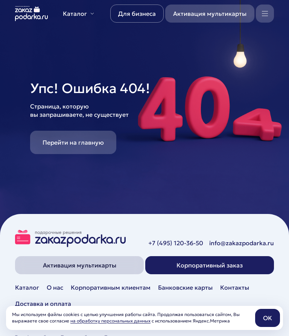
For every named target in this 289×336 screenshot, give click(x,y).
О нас (55, 287)
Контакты (234, 287)
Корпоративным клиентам (111, 287)
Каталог (27, 287)
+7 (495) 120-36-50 (175, 243)
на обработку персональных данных (110, 321)
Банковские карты (185, 287)
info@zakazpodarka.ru (241, 243)
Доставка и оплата (43, 303)
